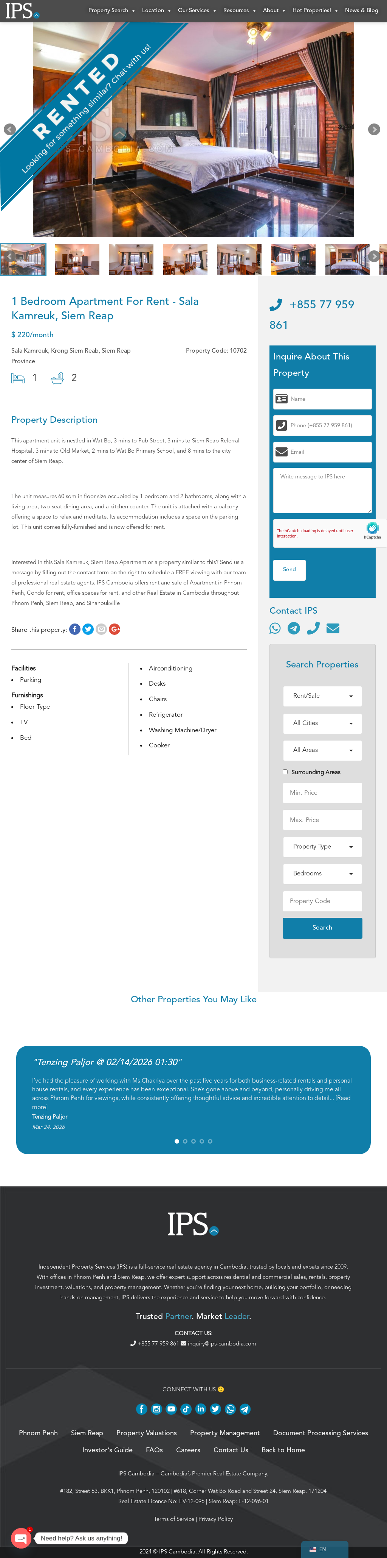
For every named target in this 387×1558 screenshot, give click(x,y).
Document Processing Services (320, 1434)
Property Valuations (146, 1434)
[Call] (313, 628)
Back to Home (283, 1450)
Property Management (225, 1434)
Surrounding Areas (312, 772)
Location (157, 11)
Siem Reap (131, 1277)
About (274, 11)
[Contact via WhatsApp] (275, 628)
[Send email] (333, 628)
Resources (240, 11)
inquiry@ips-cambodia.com (218, 1344)
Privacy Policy (215, 1519)
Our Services (197, 11)
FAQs (154, 1450)
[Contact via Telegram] (294, 628)
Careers (188, 1450)
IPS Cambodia (136, 1473)
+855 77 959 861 (155, 1344)
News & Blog (361, 11)
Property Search (112, 11)
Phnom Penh (89, 1277)
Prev (11, 131)
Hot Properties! (316, 11)
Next (375, 131)
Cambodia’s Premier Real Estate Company (214, 1473)
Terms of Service (174, 1519)
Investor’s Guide (107, 1450)
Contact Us (231, 1450)
